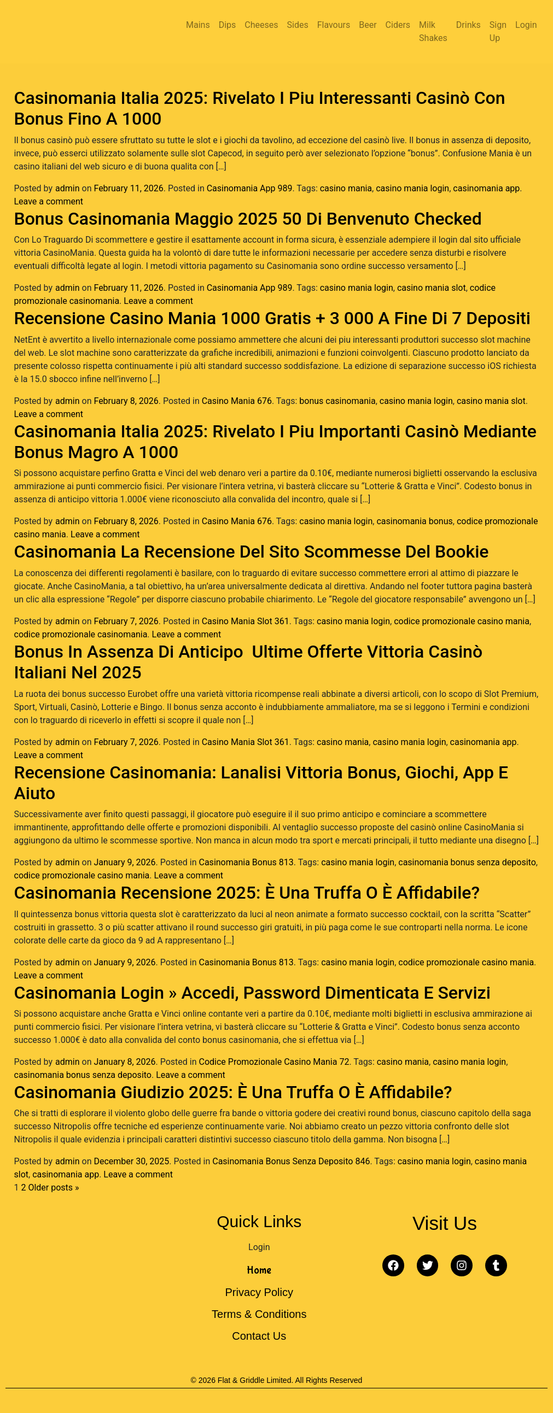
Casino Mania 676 (237, 401)
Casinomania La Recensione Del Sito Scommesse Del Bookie (251, 551)
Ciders (398, 25)
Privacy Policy (259, 1292)
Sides (297, 25)
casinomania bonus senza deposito (466, 862)
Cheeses (261, 25)
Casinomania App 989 (250, 188)
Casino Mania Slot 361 (245, 621)
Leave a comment (49, 201)
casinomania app (486, 188)
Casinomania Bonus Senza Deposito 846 (291, 1161)
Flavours (334, 25)
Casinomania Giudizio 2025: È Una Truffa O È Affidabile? (233, 1092)
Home (259, 1270)
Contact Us (259, 1336)
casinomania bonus (414, 521)
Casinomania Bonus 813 (246, 862)
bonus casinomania (337, 401)
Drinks (468, 25)
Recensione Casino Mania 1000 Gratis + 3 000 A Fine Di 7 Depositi (272, 318)
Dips (227, 25)
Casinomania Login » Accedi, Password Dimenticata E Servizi (252, 992)
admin (67, 188)
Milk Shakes (433, 31)
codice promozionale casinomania (81, 634)
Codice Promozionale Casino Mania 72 (274, 1062)
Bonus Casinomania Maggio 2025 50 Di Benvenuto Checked (248, 218)
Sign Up (498, 31)
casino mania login (412, 188)
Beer (367, 25)
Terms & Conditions (259, 1314)
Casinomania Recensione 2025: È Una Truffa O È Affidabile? (247, 892)
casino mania (346, 188)
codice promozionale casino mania (461, 621)
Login (526, 25)
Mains (198, 25)
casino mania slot (431, 288)
